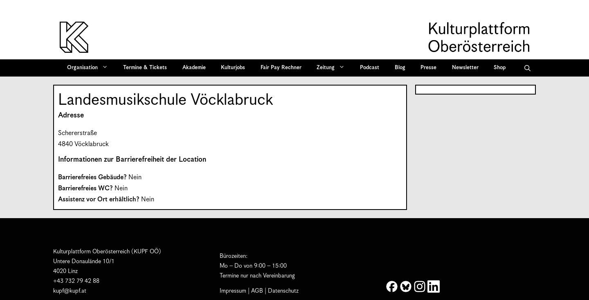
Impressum (233, 291)
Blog (400, 68)
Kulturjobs (233, 68)
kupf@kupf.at (69, 291)
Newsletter (465, 68)
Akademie (194, 68)
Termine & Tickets (145, 68)
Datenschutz (283, 291)
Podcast (369, 68)
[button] (527, 68)
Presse (428, 68)
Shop (500, 68)
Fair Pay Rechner (281, 68)
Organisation (90, 68)
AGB (257, 291)
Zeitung (333, 68)
